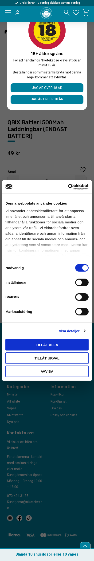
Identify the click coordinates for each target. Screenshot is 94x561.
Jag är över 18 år (47, 88)
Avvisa (47, 371)
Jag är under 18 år (47, 99)
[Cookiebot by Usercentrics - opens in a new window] (68, 187)
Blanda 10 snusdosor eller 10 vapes (47, 554)
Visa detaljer (69, 331)
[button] (8, 12)
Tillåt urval (47, 358)
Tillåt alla (47, 345)
